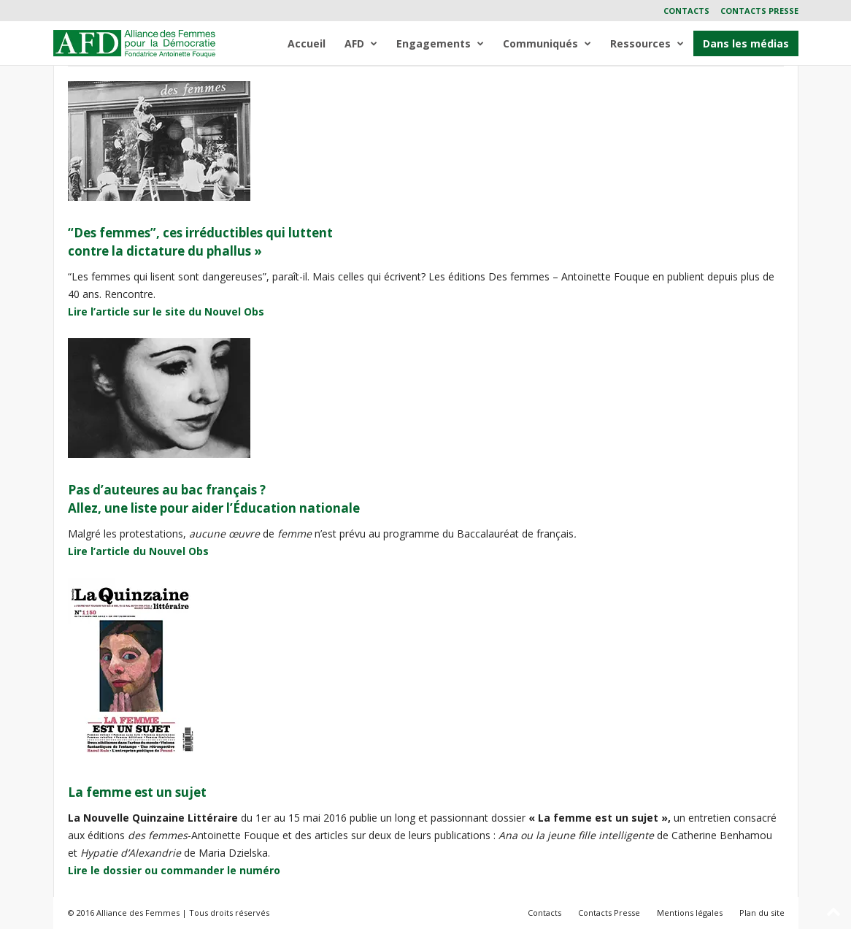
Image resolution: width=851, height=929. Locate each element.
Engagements (440, 43)
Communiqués (547, 43)
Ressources (647, 43)
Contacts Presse (759, 10)
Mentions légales (690, 912)
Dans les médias (746, 43)
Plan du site (762, 912)
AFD (360, 43)
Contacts (686, 10)
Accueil (307, 43)
